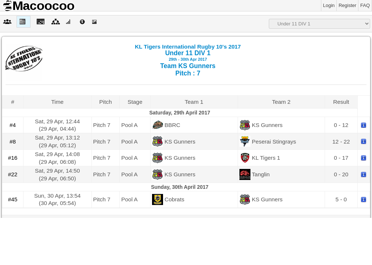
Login (329, 5)
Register (347, 5)
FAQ (365, 5)
